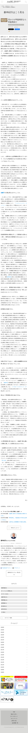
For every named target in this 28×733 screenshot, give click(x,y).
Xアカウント (17, 567)
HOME (2, 6)
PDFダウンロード (15, 527)
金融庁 (2, 192)
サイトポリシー (14, 716)
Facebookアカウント (7, 567)
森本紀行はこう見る (9, 6)
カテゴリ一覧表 (8, 617)
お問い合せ (14, 720)
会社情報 (14, 722)
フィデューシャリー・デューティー (16, 24)
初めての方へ (14, 714)
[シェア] (17, 29)
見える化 (4, 460)
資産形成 (9, 276)
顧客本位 (6, 382)
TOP (14, 712)
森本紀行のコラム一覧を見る (14, 573)
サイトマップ (14, 718)
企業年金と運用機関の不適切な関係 (17, 521)
